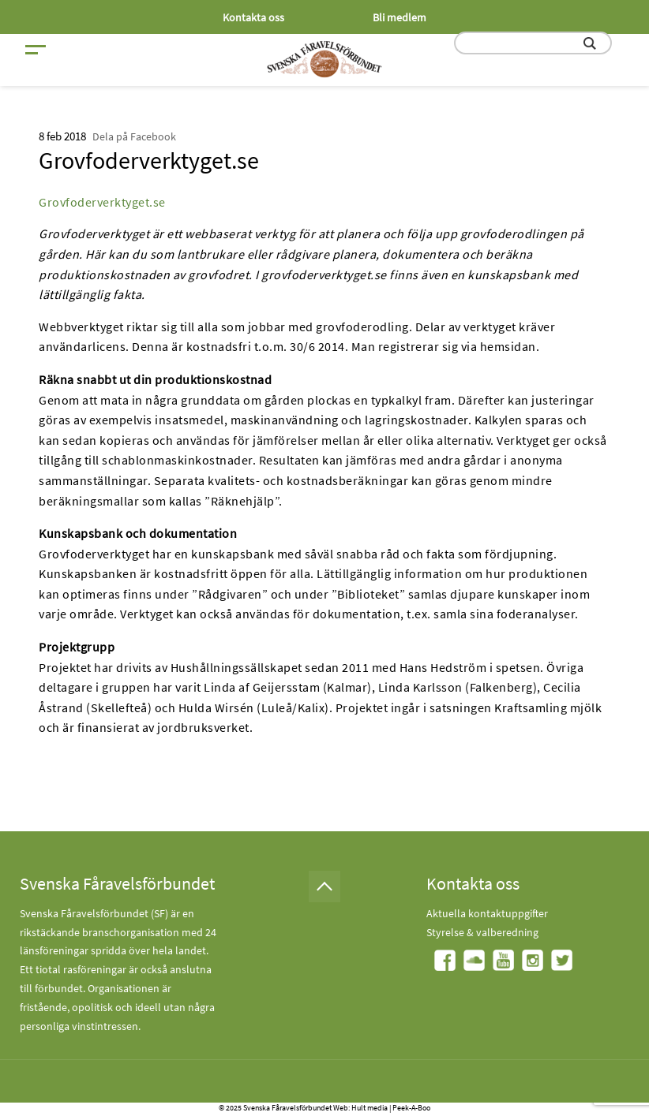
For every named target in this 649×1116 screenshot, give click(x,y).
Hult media (369, 1108)
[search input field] (533, 43)
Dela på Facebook (134, 136)
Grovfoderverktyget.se (102, 202)
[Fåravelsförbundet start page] (324, 59)
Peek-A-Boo (411, 1108)
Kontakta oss (253, 17)
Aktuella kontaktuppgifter (487, 913)
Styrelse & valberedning (482, 932)
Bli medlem (399, 17)
